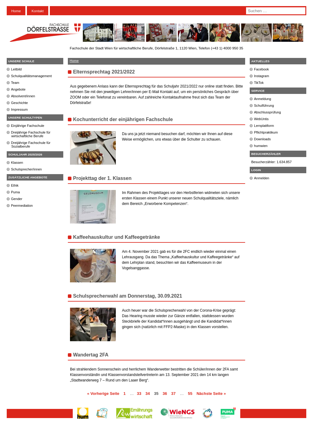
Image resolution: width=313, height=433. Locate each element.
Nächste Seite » (211, 393)
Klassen (17, 162)
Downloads (262, 139)
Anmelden (261, 178)
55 (190, 393)
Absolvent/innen (23, 96)
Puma (15, 192)
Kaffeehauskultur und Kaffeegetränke (116, 237)
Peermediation (22, 205)
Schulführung (264, 105)
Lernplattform (264, 125)
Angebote (18, 89)
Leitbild (16, 69)
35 (156, 393)
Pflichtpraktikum (266, 132)
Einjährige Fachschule (27, 125)
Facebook (261, 69)
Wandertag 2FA (91, 354)
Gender (16, 199)
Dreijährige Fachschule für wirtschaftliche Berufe (30, 134)
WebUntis (261, 119)
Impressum (19, 109)
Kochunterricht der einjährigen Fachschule (123, 119)
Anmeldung (262, 99)
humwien (260, 146)
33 (139, 393)
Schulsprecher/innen (26, 169)
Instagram (261, 76)
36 (165, 393)
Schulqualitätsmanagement (31, 76)
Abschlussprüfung (267, 112)
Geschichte (19, 103)
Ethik (15, 185)
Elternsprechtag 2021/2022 (104, 71)
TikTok (259, 82)
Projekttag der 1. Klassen (102, 178)
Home (16, 11)
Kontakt (37, 11)
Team (15, 82)
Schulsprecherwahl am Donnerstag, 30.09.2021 (127, 296)
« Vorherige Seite (103, 393)
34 (147, 393)
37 (173, 393)
